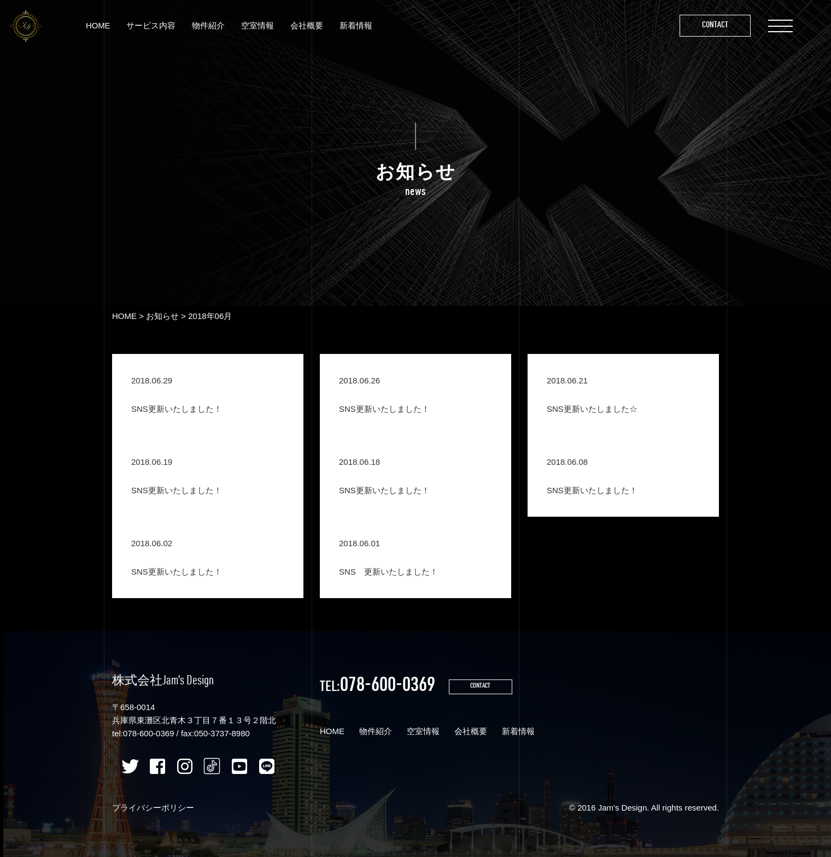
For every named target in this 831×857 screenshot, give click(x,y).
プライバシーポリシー (153, 807)
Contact (713, 26)
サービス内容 (153, 26)
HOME (99, 26)
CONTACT (484, 687)
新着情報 (358, 26)
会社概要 (308, 26)
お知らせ (162, 316)
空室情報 (259, 26)
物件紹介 (210, 26)
